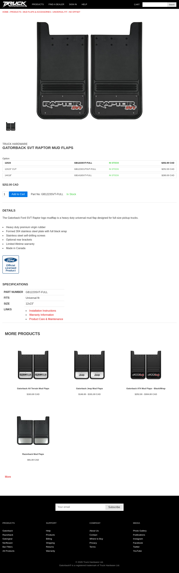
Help (84, 4)
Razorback (7, 535)
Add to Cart (18, 194)
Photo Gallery (140, 531)
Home (5, 12)
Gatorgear (7, 539)
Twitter (136, 547)
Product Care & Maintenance (46, 319)
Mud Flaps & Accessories (37, 12)
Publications (139, 535)
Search (172, 5)
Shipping (50, 543)
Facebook (138, 543)
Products (38, 4)
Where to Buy (96, 539)
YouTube (137, 551)
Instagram (138, 539)
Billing (49, 539)
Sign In (73, 4)
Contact (93, 535)
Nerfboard (7, 543)
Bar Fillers (7, 547)
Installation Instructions (42, 310)
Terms (93, 547)
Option (5, 158)
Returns (50, 547)
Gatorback (7, 531)
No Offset (74, 12)
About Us (94, 531)
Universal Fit (60, 12)
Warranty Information (41, 314)
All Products (8, 551)
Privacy (93, 543)
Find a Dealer (56, 4)
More (8, 476)
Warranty (50, 551)
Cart (137, 4)
